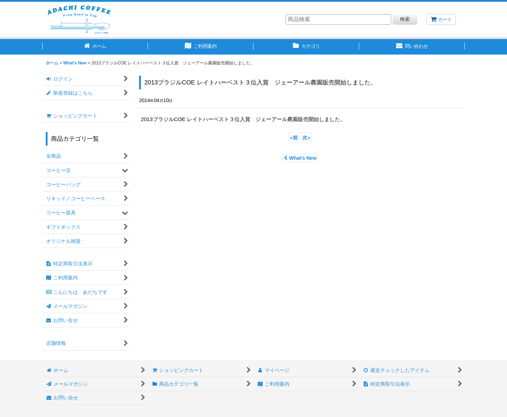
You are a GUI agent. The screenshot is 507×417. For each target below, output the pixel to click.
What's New (300, 158)
